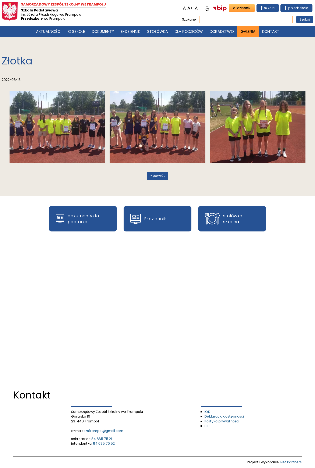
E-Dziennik (130, 31)
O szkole (76, 31)
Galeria (248, 31)
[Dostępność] (207, 8)
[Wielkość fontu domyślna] (184, 8)
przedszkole (296, 8)
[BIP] (219, 8)
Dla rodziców (189, 31)
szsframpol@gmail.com (103, 430)
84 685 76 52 (104, 443)
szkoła (268, 8)
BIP (206, 425)
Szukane (189, 19)
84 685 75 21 (101, 438)
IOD (207, 411)
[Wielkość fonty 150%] (190, 8)
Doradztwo (222, 31)
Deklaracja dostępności (224, 416)
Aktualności (48, 31)
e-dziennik (242, 8)
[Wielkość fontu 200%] (199, 8)
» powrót (157, 175)
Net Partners (291, 462)
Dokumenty (103, 31)
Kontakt (270, 31)
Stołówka (157, 31)
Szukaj (305, 19)
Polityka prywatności (221, 421)
